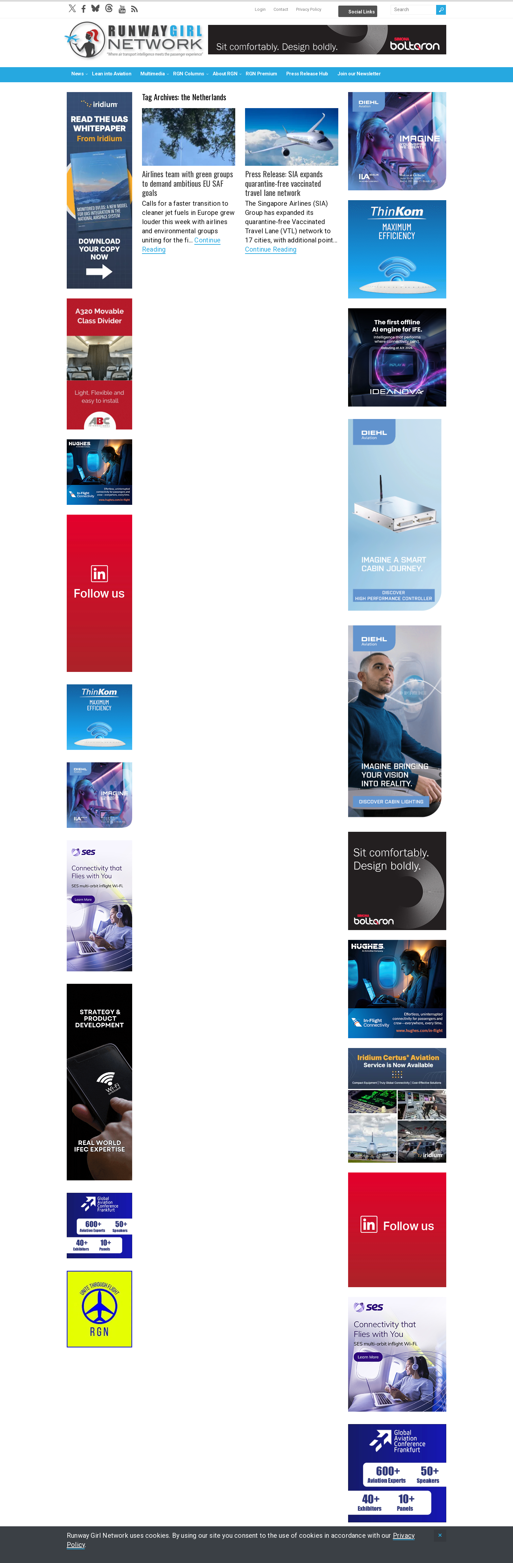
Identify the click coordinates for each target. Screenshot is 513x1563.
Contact (281, 9)
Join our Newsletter (358, 74)
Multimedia (152, 74)
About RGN (225, 74)
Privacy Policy (308, 9)
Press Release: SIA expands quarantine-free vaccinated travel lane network (284, 183)
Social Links (361, 11)
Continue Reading (270, 249)
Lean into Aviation (111, 74)
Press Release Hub (307, 74)
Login (260, 9)
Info (384, 10)
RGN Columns (188, 74)
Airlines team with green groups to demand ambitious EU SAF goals (187, 183)
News (77, 74)
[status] (440, 1536)
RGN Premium (261, 74)
